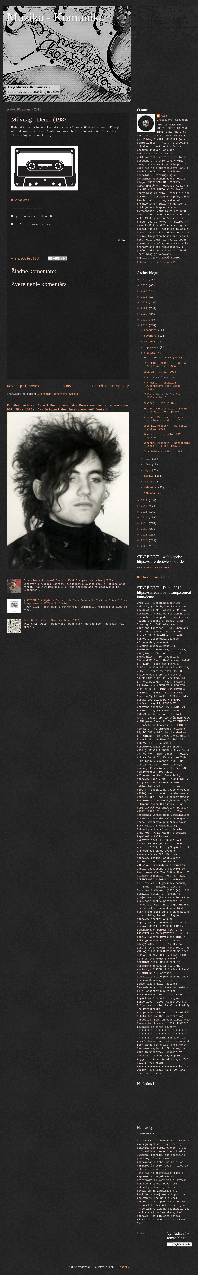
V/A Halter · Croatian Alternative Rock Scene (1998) (161, 385)
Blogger (122, 1267)
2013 (145, 523)
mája (148, 470)
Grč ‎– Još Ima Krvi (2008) (162, 357)
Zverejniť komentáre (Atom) (58, 393)
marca (148, 481)
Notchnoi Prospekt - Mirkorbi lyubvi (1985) (165, 427)
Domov (65, 386)
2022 (145, 302)
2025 (145, 285)
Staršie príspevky (110, 386)
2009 (145, 546)
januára (150, 493)
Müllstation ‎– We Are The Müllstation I (161, 396)
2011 (145, 534)
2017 (145, 500)
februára (151, 487)
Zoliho (39, 131)
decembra (151, 330)
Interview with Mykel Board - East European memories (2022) (68, 580)
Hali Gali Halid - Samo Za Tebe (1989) (52, 620)
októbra (150, 341)
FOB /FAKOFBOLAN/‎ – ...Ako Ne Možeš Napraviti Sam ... (165, 365)
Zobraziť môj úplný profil (156, 262)
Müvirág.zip (20, 200)
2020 (145, 314)
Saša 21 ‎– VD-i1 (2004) (160, 371)
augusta (150, 353)
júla (148, 458)
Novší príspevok (23, 386)
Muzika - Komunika (55, 17)
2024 (145, 291)
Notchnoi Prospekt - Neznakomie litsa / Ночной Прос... (166, 445)
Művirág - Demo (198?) (159, 403)
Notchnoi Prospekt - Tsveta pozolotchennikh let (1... (164, 419)
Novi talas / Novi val (159, 377)
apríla (149, 475)
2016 (145, 506)
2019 (145, 319)
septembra (151, 347)
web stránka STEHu (158, 567)
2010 (145, 540)
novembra (151, 335)
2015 (145, 511)
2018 (145, 325)
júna (148, 464)
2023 (145, 296)
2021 (145, 308)
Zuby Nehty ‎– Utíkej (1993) (163, 451)
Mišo (164, 115)
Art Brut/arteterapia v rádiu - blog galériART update (166, 410)
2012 (145, 529)
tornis (141, 567)
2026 (145, 279)
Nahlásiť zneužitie (153, 577)
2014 (145, 517)
